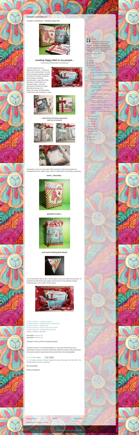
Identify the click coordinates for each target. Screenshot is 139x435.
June (92, 121)
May (91, 124)
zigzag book (46, 362)
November (93, 116)
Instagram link (38, 335)
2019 (90, 63)
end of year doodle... (96, 70)
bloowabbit (31, 9)
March (92, 129)
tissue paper (64, 360)
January (92, 134)
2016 (90, 139)
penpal (58, 360)
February (93, 131)
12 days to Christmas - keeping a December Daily (99, 86)
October (92, 118)
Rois (94, 39)
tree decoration (73, 360)
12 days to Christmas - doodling (99, 79)
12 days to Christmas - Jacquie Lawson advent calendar (42, 327)
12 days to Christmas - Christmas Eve (101, 72)
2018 (90, 65)
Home (55, 418)
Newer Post (31, 418)
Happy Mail (52, 360)
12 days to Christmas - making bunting (101, 105)
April (91, 126)
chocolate (39, 360)
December (93, 67)
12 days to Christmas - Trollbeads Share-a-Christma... (100, 108)
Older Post (78, 418)
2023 (90, 60)
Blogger (80, 430)
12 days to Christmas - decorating (100, 94)
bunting (33, 360)
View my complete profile (94, 53)
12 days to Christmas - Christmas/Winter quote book (41, 329)
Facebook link (38, 337)
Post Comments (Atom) (41, 422)
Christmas (45, 360)
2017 (90, 137)
